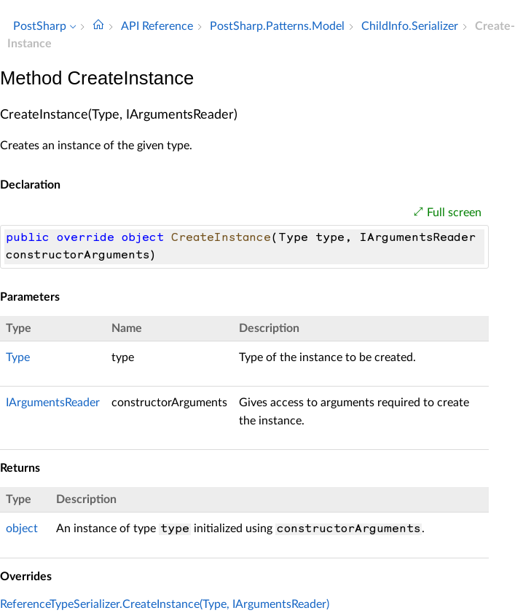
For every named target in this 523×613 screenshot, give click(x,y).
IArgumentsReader (53, 402)
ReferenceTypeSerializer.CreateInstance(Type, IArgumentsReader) (164, 604)
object (22, 528)
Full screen (454, 212)
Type (18, 357)
